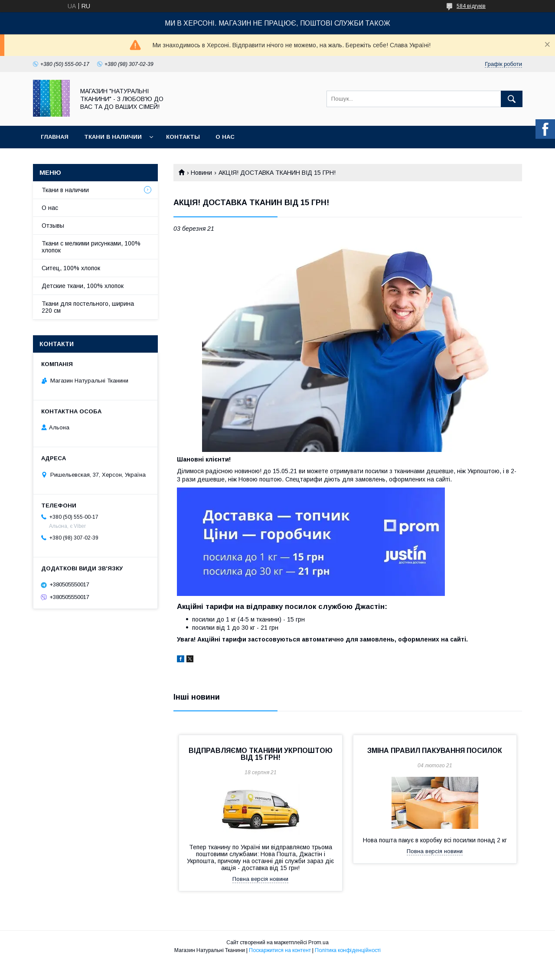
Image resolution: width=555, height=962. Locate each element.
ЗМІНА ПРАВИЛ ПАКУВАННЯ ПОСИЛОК (434, 750)
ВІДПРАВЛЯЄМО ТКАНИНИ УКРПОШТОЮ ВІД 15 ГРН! (261, 754)
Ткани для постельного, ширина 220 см (88, 307)
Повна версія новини (260, 879)
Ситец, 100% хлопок (71, 268)
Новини (201, 172)
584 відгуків (471, 6)
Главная (55, 137)
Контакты (183, 137)
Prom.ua (318, 942)
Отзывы (53, 225)
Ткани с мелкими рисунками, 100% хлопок (91, 247)
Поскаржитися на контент (280, 950)
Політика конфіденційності (348, 950)
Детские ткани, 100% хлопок (83, 285)
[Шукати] (511, 99)
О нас (225, 137)
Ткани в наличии (113, 137)
